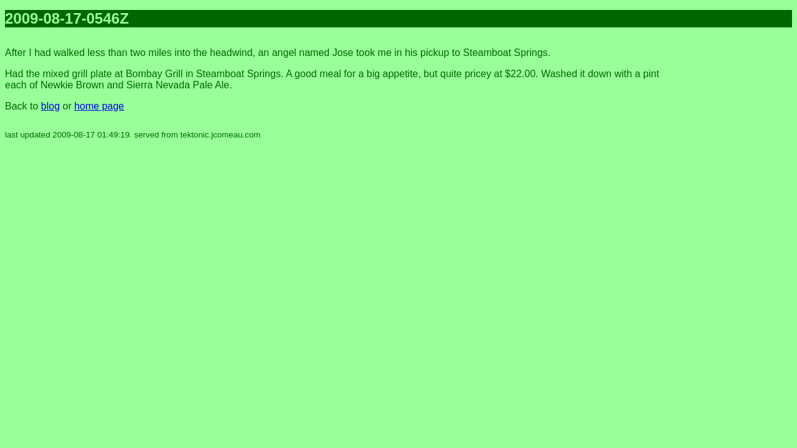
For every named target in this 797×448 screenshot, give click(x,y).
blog (50, 106)
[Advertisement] (742, 224)
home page (99, 106)
